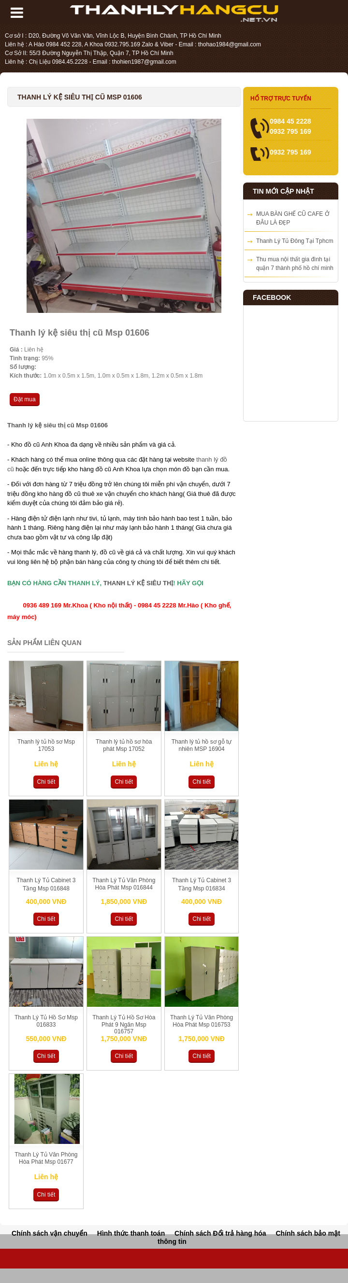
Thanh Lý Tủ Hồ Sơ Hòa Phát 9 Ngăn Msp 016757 (123, 1024)
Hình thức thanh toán (131, 1233)
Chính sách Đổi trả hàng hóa (220, 1233)
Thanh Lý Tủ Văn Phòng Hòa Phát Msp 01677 (45, 1158)
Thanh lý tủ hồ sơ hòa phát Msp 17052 (124, 745)
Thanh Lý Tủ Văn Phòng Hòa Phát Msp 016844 (123, 884)
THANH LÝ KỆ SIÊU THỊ (138, 583)
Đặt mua (25, 399)
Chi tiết (46, 781)
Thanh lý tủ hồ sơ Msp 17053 (46, 745)
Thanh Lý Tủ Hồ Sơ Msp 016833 (46, 1021)
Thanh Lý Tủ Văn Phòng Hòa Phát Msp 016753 (201, 1021)
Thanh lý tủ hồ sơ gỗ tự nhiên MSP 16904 (202, 745)
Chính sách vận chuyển (49, 1233)
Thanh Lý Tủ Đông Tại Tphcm (294, 241)
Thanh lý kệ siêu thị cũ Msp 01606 (57, 425)
